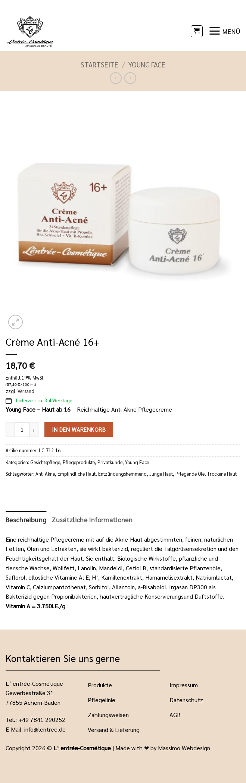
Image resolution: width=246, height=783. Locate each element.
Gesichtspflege (45, 462)
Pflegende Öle (190, 473)
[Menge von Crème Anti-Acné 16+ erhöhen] (33, 429)
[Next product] (115, 78)
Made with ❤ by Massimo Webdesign (162, 748)
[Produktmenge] (22, 429)
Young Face (146, 64)
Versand (26, 391)
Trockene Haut (222, 473)
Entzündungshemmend (122, 473)
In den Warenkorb (79, 429)
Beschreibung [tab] (26, 519)
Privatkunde (109, 462)
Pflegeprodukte (79, 462)
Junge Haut (161, 473)
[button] (197, 31)
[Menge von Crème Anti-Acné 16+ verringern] (10, 429)
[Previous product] (130, 78)
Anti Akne (45, 473)
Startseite (99, 64)
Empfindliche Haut (76, 473)
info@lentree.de (45, 729)
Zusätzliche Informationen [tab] (92, 519)
